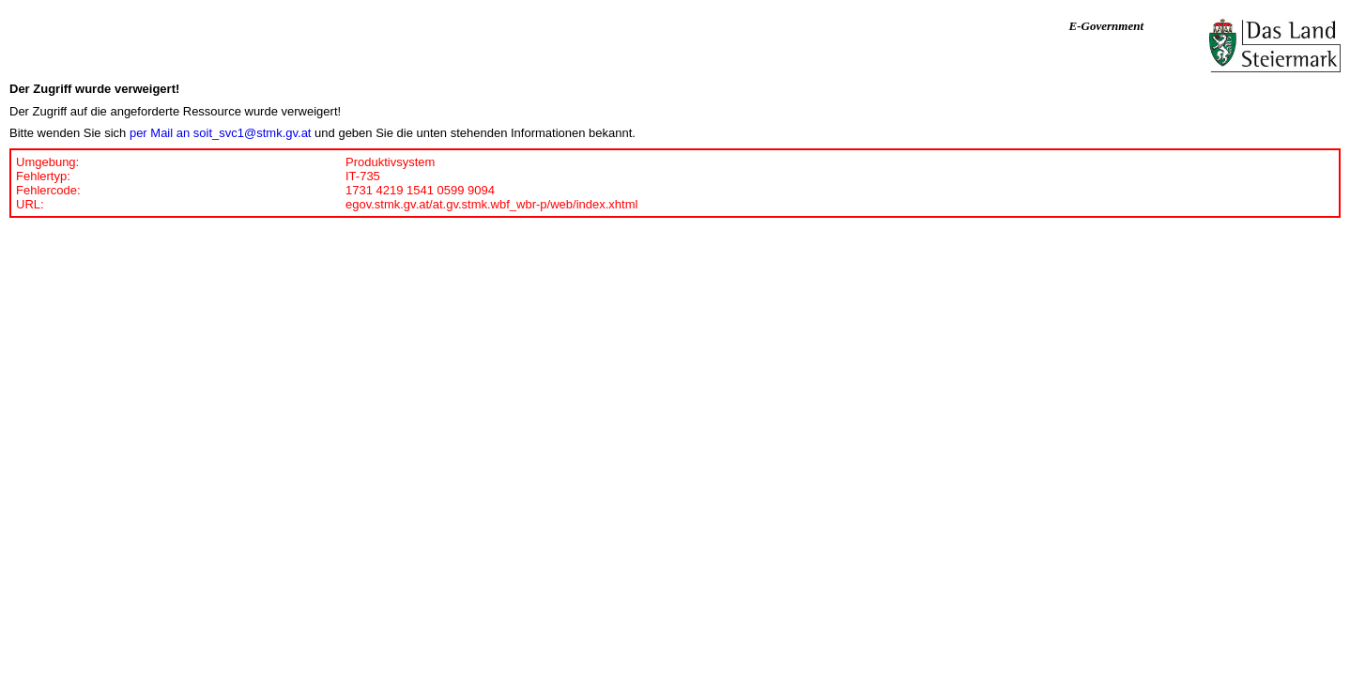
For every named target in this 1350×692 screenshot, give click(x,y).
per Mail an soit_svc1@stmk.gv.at (221, 133)
